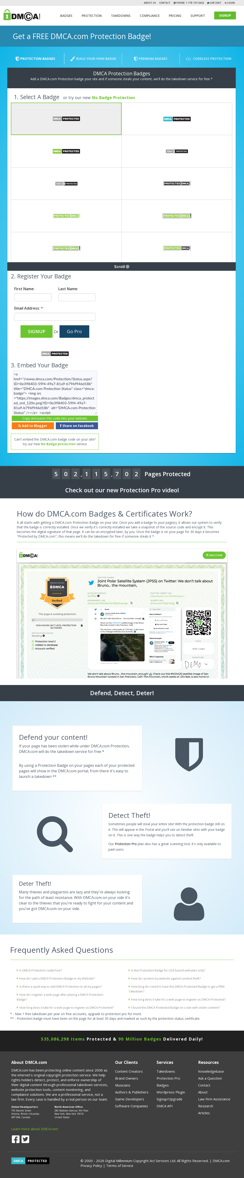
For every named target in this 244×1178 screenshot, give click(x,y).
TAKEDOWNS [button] (121, 16)
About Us (150, 2)
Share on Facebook (77, 425)
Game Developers (129, 1099)
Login (231, 2)
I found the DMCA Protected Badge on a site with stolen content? (175, 1008)
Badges (66, 16)
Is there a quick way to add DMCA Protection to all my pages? (60, 987)
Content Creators (129, 1071)
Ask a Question (210, 1078)
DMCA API (165, 1106)
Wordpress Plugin (171, 1092)
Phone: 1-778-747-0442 (190, 2)
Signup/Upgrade (169, 1099)
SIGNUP (225, 15)
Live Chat (215, 2)
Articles (204, 1113)
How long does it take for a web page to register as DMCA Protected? (66, 1008)
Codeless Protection (208, 58)
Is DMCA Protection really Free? (40, 970)
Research (205, 1106)
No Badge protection (58, 444)
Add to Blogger (32, 425)
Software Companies (131, 1106)
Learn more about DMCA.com (34, 1128)
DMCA (18, 1161)
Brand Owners (126, 1078)
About (203, 1092)
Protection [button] (92, 16)
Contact (164, 2)
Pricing (175, 16)
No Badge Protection (113, 97)
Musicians (122, 1085)
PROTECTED (37, 1161)
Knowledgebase (211, 1071)
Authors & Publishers (132, 1092)
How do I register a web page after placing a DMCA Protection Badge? (60, 997)
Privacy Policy (91, 1165)
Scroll (121, 266)
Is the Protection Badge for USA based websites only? (168, 970)
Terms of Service (119, 1165)
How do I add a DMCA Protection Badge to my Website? (57, 978)
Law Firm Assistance (214, 1099)
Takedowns (166, 1071)
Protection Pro (126, 844)
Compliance (150, 16)
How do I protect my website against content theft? (166, 978)
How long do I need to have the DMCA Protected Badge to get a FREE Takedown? (177, 989)
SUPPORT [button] (197, 16)
